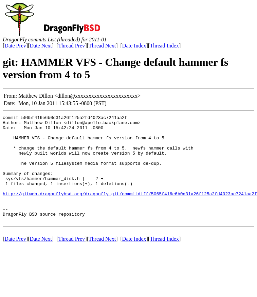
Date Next (41, 45)
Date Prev (15, 45)
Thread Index (164, 45)
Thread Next (102, 45)
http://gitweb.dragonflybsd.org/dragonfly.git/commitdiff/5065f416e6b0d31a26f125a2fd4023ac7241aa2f (130, 210)
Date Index (134, 45)
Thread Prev (71, 45)
